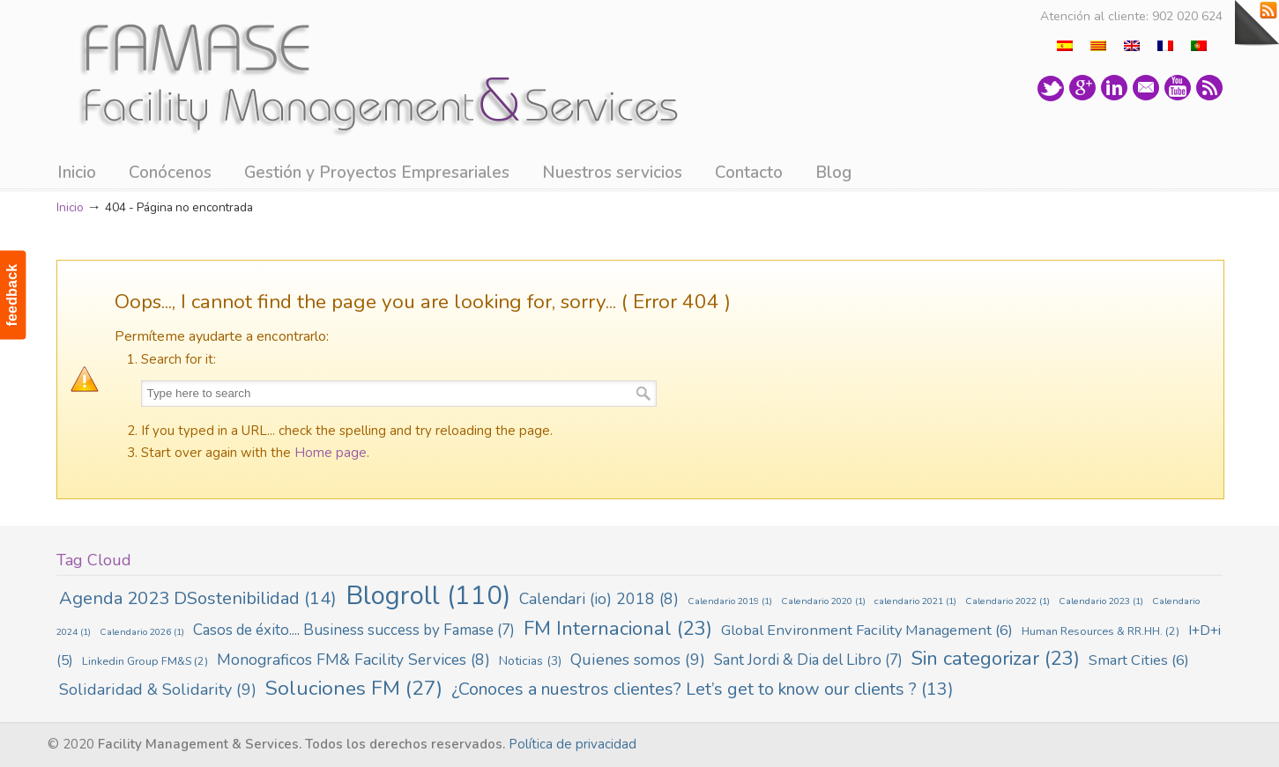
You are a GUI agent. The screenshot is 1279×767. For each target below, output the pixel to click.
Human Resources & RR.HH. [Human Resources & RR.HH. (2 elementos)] (1100, 630)
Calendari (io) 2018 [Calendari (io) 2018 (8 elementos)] (599, 598)
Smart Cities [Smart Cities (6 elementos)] (1139, 660)
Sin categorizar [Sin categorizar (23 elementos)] (995, 658)
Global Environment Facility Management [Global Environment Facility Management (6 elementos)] (867, 630)
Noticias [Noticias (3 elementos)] (530, 661)
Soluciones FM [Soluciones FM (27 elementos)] (353, 688)
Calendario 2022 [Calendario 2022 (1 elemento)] (1007, 601)
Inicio (70, 207)
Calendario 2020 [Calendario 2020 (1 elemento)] (823, 601)
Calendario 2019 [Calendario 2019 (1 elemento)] (730, 601)
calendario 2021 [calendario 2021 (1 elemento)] (915, 601)
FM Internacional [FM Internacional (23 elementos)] (618, 629)
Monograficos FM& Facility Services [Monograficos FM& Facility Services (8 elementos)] (353, 659)
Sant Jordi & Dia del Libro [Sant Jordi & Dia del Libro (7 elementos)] (808, 660)
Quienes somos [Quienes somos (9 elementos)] (637, 659)
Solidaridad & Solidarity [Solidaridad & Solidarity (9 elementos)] (158, 689)
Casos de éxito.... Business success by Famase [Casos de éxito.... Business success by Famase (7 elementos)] (354, 630)
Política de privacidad (572, 744)
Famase (373, 74)
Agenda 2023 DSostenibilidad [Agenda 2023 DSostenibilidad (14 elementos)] (198, 598)
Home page (330, 452)
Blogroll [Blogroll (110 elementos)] (428, 595)
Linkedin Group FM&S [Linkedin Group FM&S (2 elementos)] (145, 660)
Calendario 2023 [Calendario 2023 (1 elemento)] (1101, 601)
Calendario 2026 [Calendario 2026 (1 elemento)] (142, 631)
